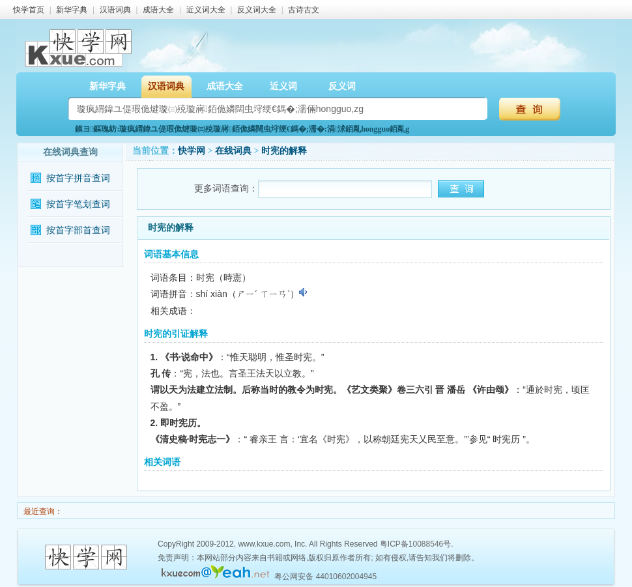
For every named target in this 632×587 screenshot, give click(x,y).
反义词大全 (256, 9)
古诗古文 (303, 9)
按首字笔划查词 (78, 204)
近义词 (283, 86)
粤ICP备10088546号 (415, 544)
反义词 (342, 86)
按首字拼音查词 (78, 178)
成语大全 (158, 9)
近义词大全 (205, 9)
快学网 (191, 151)
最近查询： (42, 511)
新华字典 (71, 9)
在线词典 (233, 151)
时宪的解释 (284, 151)
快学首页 (28, 9)
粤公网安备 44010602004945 (325, 576)
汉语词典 (115, 9)
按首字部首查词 (78, 230)
